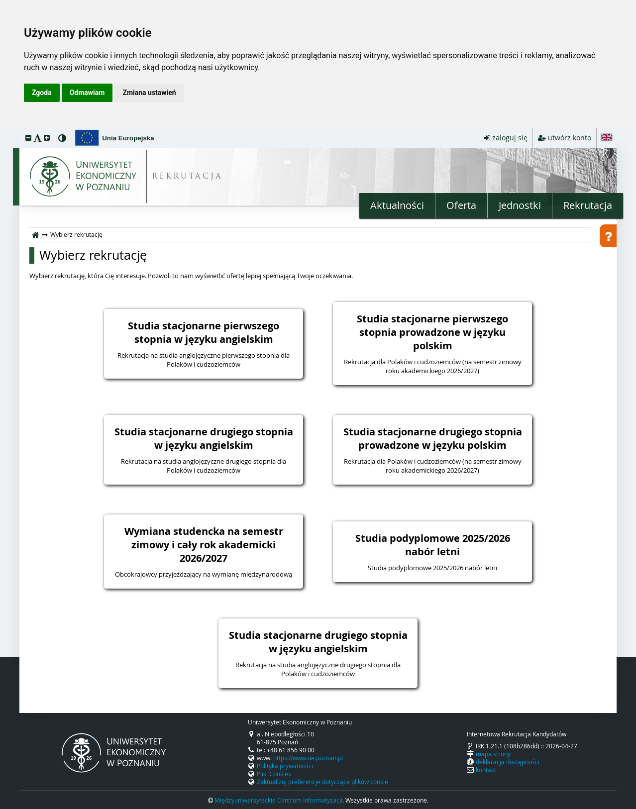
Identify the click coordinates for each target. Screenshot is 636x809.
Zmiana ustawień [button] (149, 93)
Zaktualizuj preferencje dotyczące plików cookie (322, 782)
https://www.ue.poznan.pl (308, 758)
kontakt (486, 770)
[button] (28, 137)
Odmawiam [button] (87, 93)
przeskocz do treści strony (2, 130)
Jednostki (520, 205)
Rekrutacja (587, 205)
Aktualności (397, 205)
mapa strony (493, 754)
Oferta (461, 205)
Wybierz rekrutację (93, 255)
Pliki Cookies (274, 774)
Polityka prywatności (285, 766)
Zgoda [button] (42, 93)
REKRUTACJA (187, 177)
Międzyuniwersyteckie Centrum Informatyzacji (278, 800)
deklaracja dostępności (507, 762)
